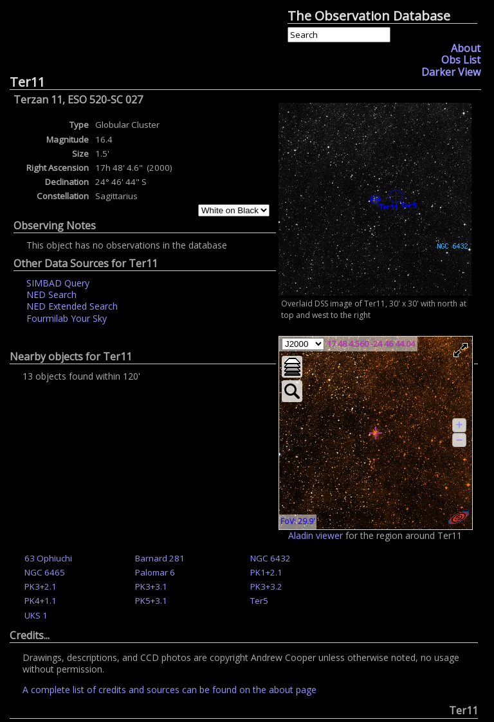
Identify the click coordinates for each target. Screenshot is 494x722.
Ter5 (259, 600)
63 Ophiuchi (48, 558)
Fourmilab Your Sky (66, 318)
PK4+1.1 (40, 600)
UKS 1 (36, 615)
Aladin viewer (315, 535)
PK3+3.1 (151, 586)
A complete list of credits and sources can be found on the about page (169, 689)
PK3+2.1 (40, 586)
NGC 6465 (44, 572)
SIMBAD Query (57, 283)
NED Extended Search (72, 306)
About (465, 48)
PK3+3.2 (266, 586)
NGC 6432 (270, 558)
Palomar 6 (155, 572)
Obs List (460, 60)
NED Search (51, 294)
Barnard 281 (160, 558)
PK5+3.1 (151, 600)
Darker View (450, 72)
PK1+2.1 (266, 572)
